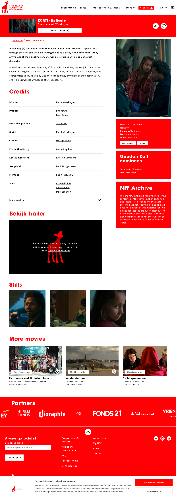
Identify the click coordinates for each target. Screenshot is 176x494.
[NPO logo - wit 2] (82, 413)
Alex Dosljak (63, 187)
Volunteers (99, 438)
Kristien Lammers (66, 157)
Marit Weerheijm (65, 102)
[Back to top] (88, 432)
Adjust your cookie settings (48, 246)
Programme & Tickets (70, 440)
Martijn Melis (63, 140)
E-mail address (28, 445)
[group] (35, 366)
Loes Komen (62, 115)
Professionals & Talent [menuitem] (106, 7)
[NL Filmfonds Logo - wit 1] (27, 413)
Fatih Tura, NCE (64, 174)
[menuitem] (129, 7)
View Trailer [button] (59, 30)
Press (96, 448)
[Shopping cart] (172, 7)
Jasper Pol (61, 123)
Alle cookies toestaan (153, 466)
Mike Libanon (63, 191)
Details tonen (41, 489)
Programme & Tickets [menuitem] (73, 7)
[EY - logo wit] (8, 413)
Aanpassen (154, 475)
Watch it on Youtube (59, 250)
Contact (97, 453)
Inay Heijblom (63, 183)
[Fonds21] (111, 413)
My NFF (97, 443)
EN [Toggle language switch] (163, 7)
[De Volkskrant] (146, 413)
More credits (55, 200)
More (129, 7)
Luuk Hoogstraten (66, 166)
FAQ (64, 455)
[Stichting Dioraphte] (56, 413)
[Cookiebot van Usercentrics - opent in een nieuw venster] (17, 489)
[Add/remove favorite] (164, 26)
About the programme (69, 448)
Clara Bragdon (64, 149)
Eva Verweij (62, 110)
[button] (159, 367)
